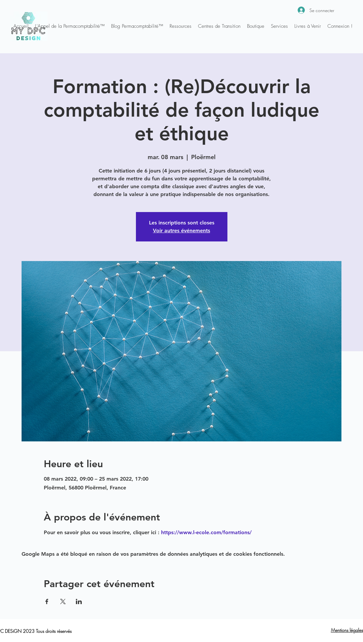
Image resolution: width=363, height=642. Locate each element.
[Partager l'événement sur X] (63, 601)
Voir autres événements (181, 230)
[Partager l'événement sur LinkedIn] (79, 601)
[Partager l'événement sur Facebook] (47, 601)
